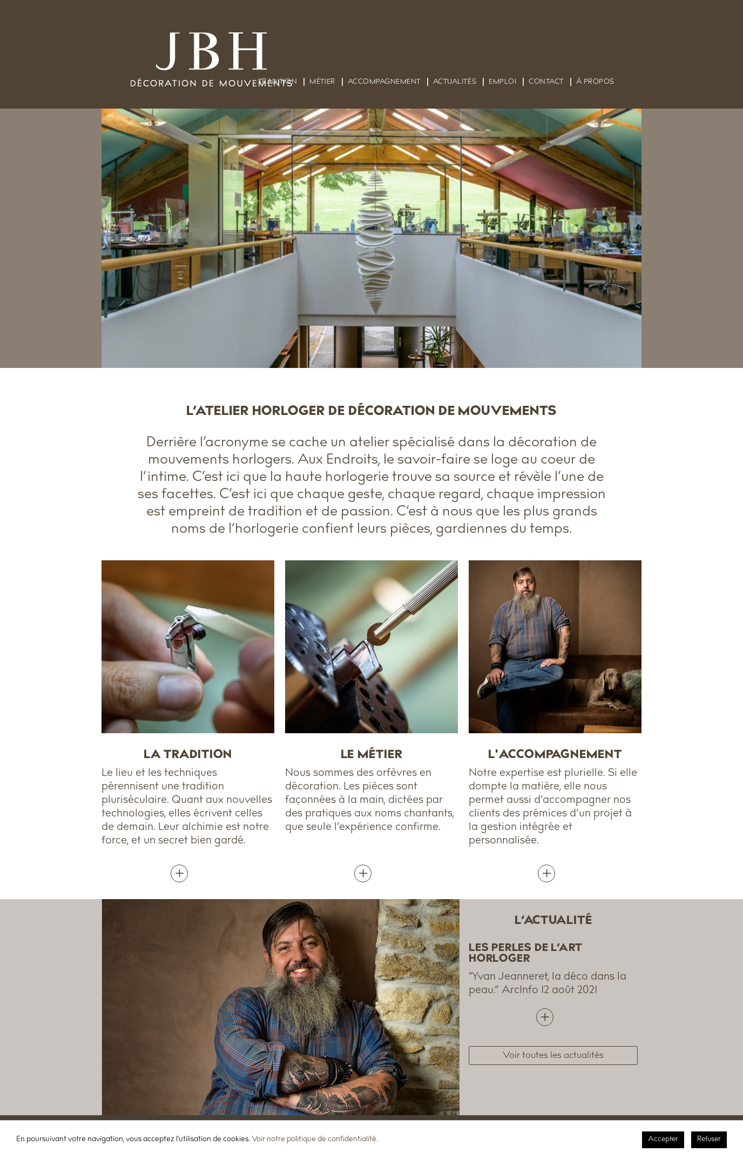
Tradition (278, 82)
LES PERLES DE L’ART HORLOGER (526, 953)
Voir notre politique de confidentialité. (315, 1139)
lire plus (553, 1015)
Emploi (502, 82)
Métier (322, 82)
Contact (546, 82)
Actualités (454, 82)
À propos (595, 82)
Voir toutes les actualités (553, 1056)
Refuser (709, 1139)
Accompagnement (384, 82)
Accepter (663, 1139)
